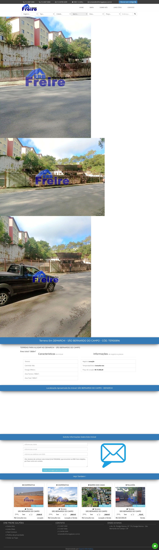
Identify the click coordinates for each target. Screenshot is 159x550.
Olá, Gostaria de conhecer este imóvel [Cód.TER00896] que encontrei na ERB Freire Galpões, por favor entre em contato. (55, 462)
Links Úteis (118, 7)
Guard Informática (86, 549)
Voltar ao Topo (12, 538)
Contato (131, 7)
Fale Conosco (11, 532)
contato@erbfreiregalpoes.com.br (99, 2)
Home (81, 7)
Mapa (92, 7)
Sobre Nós (103, 7)
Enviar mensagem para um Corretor (55, 470)
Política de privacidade (15, 535)
